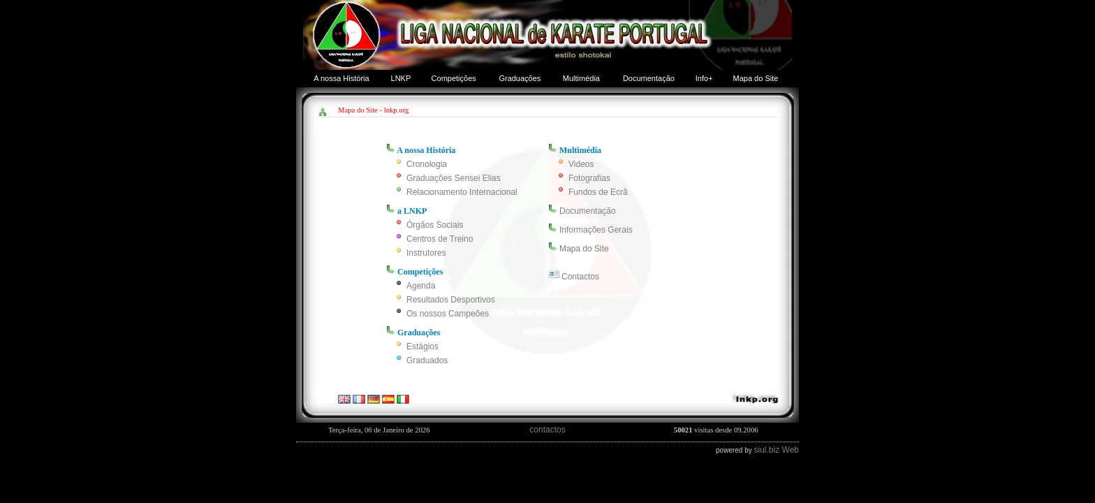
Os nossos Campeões (447, 314)
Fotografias (589, 178)
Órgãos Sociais (434, 225)
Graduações (520, 78)
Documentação (649, 78)
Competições (454, 78)
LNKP (401, 78)
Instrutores (426, 253)
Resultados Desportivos (450, 300)
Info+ (704, 78)
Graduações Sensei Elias (453, 178)
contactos (547, 430)
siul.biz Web (776, 450)
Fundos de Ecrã (598, 192)
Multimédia (581, 78)
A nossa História (341, 78)
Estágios (422, 346)
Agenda (420, 286)
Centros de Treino (439, 239)
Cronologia (426, 164)
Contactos (580, 277)
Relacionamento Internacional (461, 192)
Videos (581, 164)
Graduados (427, 360)
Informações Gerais (596, 230)
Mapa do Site (756, 78)
